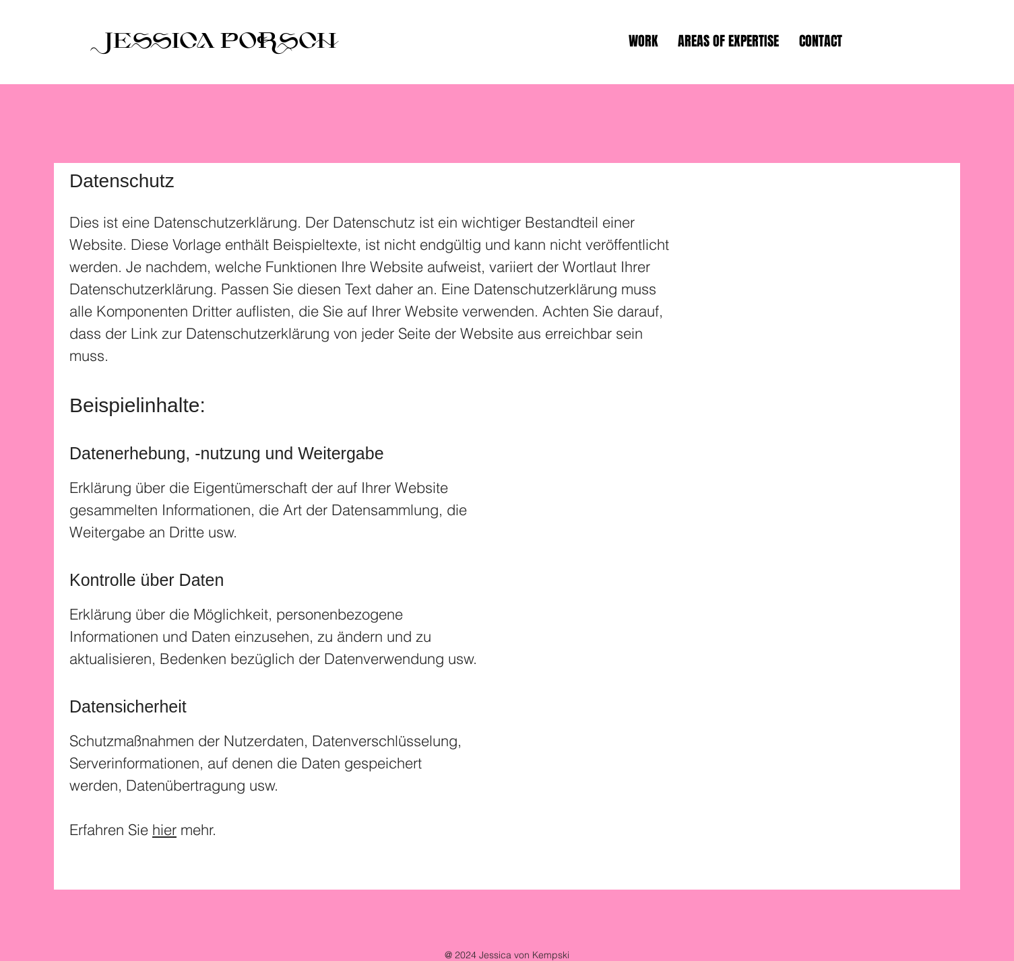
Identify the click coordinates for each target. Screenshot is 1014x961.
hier (164, 829)
